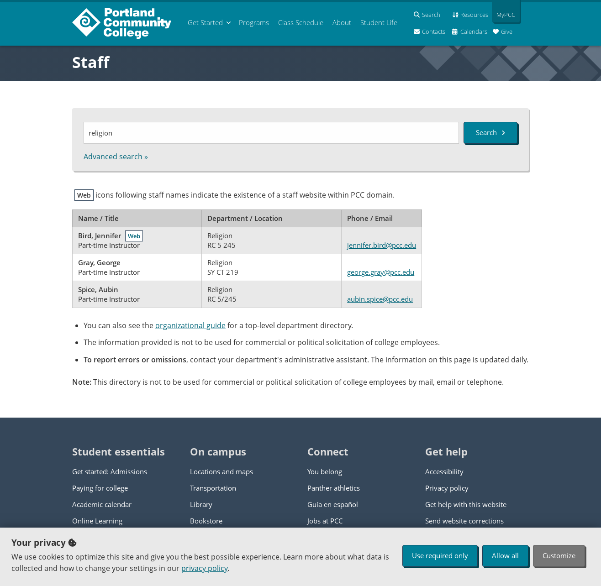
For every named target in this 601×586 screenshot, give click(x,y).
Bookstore (206, 520)
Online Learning (97, 520)
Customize (559, 555)
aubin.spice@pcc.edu (380, 298)
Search (490, 132)
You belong (324, 471)
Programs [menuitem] (254, 22)
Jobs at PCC (325, 520)
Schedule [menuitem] (300, 22)
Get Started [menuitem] (205, 22)
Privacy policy (447, 487)
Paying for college (100, 487)
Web (134, 236)
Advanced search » (116, 157)
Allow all (505, 555)
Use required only (440, 555)
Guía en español (332, 504)
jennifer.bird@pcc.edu (381, 245)
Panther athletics (333, 487)
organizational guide (190, 325)
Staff (90, 62)
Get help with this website (465, 504)
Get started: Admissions (109, 471)
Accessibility (444, 471)
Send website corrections (464, 520)
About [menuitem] (341, 22)
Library (201, 504)
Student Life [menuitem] (378, 22)
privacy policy (204, 568)
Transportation (213, 487)
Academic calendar (102, 504)
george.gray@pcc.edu (380, 272)
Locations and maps (221, 471)
